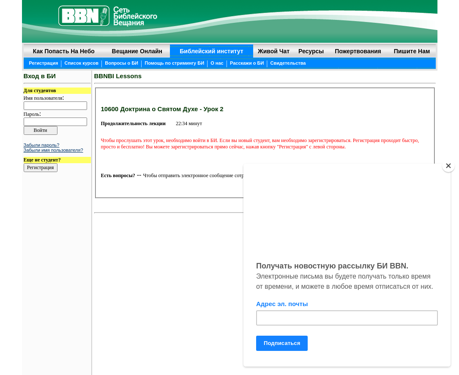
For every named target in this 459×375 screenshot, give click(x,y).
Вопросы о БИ (121, 63)
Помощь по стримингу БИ (174, 63)
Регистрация (43, 63)
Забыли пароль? (42, 145)
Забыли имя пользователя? (53, 150)
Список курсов (82, 63)
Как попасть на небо (64, 51)
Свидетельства (288, 63)
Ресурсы (311, 51)
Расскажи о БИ (247, 63)
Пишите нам (412, 51)
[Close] (448, 165)
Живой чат (274, 51)
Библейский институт (211, 51)
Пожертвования (358, 51)
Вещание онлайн (137, 51)
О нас (217, 63)
